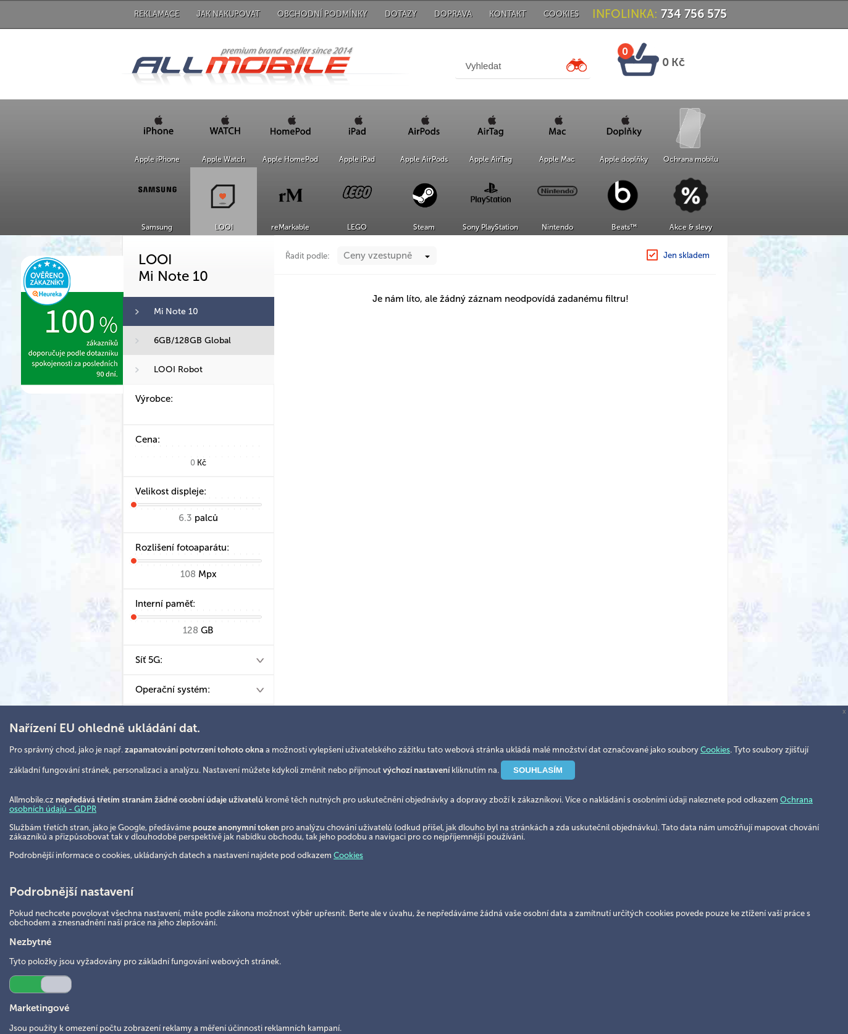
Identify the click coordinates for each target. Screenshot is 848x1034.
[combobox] (387, 280)
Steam (424, 227)
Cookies (561, 14)
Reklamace (156, 14)
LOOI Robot (178, 369)
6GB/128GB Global (192, 340)
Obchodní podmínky (322, 14)
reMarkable (290, 227)
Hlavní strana (598, 248)
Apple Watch (223, 159)
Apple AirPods (424, 159)
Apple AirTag (490, 159)
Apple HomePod (290, 159)
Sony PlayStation (490, 227)
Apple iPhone (157, 159)
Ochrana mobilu (690, 159)
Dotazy (401, 14)
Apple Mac (557, 159)
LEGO (357, 227)
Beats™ (624, 227)
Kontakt (507, 14)
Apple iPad (357, 159)
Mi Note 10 (176, 311)
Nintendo (557, 227)
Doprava (453, 14)
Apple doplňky (624, 159)
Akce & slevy (691, 227)
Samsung (156, 227)
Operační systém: (172, 689)
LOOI (224, 227)
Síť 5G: (148, 659)
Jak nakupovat (228, 14)
